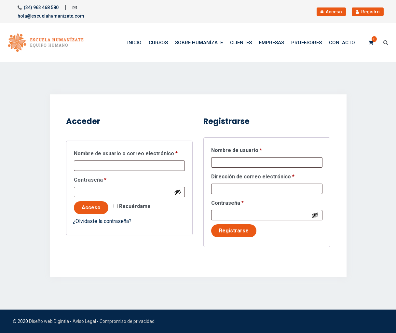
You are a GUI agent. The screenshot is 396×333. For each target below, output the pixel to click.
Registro (368, 11)
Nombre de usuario (250, 149)
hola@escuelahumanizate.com (51, 16)
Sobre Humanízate (199, 42)
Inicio (134, 42)
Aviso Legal (84, 321)
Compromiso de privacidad (127, 321)
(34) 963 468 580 (41, 7)
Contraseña (104, 179)
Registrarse (234, 231)
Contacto (342, 42)
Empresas (271, 42)
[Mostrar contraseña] (177, 192)
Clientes (241, 42)
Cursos (158, 42)
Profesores (306, 42)
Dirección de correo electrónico (266, 176)
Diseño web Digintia (49, 321)
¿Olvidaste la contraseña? (102, 221)
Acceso (331, 11)
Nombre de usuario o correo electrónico (129, 152)
